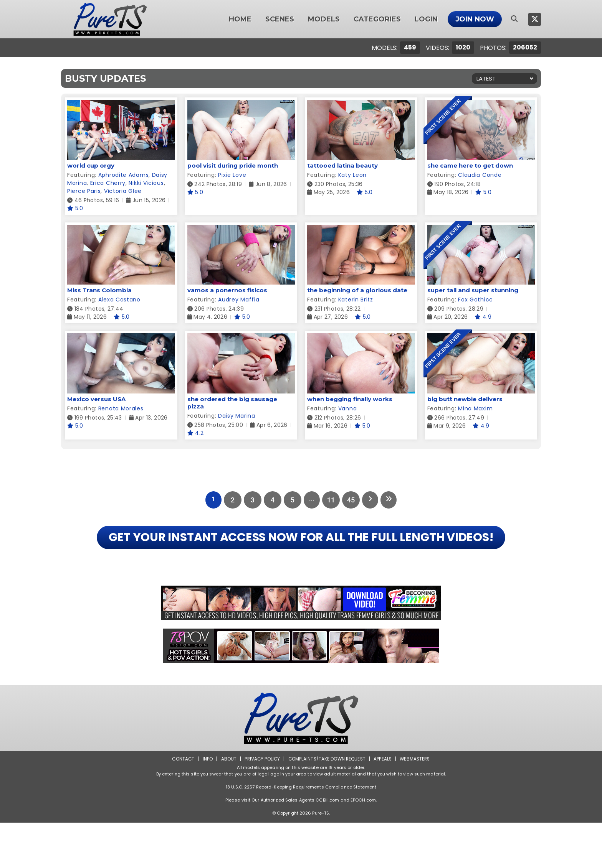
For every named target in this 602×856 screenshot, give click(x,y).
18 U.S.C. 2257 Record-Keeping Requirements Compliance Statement (301, 820)
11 (331, 500)
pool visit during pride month (232, 165)
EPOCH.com (363, 833)
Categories (377, 19)
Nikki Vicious (146, 183)
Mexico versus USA (96, 399)
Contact (180, 792)
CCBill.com (327, 833)
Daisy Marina (236, 416)
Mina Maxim (475, 408)
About (227, 792)
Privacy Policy (261, 792)
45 (351, 500)
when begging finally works (349, 399)
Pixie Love (232, 175)
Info (205, 792)
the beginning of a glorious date (357, 290)
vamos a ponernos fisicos (227, 290)
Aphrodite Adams (123, 175)
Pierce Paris (84, 191)
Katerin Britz (355, 299)
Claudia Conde (479, 175)
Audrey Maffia (238, 299)
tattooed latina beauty (342, 165)
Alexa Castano (119, 299)
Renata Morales (121, 408)
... (311, 500)
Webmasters (417, 792)
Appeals (384, 792)
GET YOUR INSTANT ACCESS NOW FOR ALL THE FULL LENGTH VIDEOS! (300, 554)
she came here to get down (470, 165)
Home (240, 19)
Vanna (347, 408)
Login (426, 19)
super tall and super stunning (472, 290)
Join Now (474, 19)
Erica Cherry (108, 183)
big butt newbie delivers (465, 399)
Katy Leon (352, 175)
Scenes (279, 19)
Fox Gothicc (475, 299)
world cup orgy (90, 165)
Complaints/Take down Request (326, 792)
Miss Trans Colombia (99, 290)
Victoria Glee (123, 191)
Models (324, 19)
